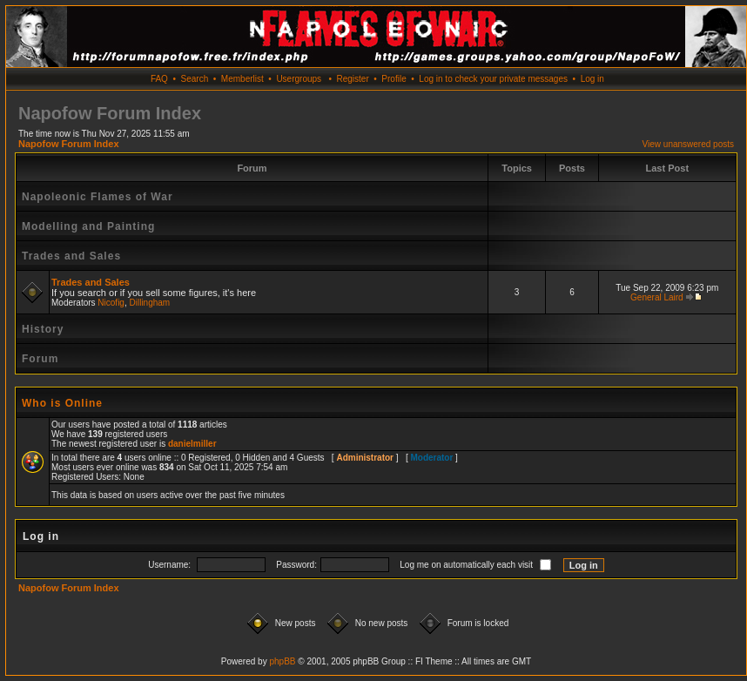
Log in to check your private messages (493, 79)
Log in (592, 79)
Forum (40, 359)
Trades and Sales (71, 256)
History (43, 329)
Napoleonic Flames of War (97, 197)
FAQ (159, 79)
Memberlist (242, 79)
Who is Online (62, 403)
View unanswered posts (688, 144)
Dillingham (150, 302)
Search (195, 79)
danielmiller (192, 443)
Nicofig (111, 302)
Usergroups (298, 79)
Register (352, 79)
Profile (393, 79)
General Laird (656, 297)
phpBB (282, 661)
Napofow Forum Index (68, 143)
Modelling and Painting (88, 226)
